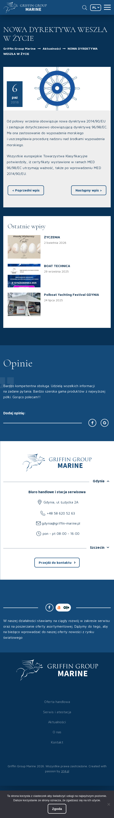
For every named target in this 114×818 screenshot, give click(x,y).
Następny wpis (88, 190)
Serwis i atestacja (57, 712)
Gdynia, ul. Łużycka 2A (61, 502)
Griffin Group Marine (19, 48)
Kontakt (57, 742)
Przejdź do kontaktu (55, 562)
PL (94, 7)
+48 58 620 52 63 (61, 513)
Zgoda (57, 809)
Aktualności (52, 48)
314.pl (65, 771)
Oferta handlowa (57, 702)
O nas (57, 732)
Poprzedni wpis (26, 190)
